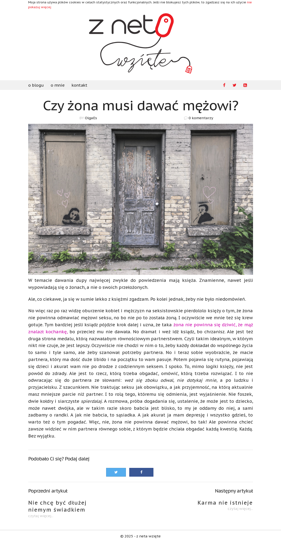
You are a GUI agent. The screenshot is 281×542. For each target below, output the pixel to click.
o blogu (36, 85)
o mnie (58, 85)
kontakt (79, 85)
